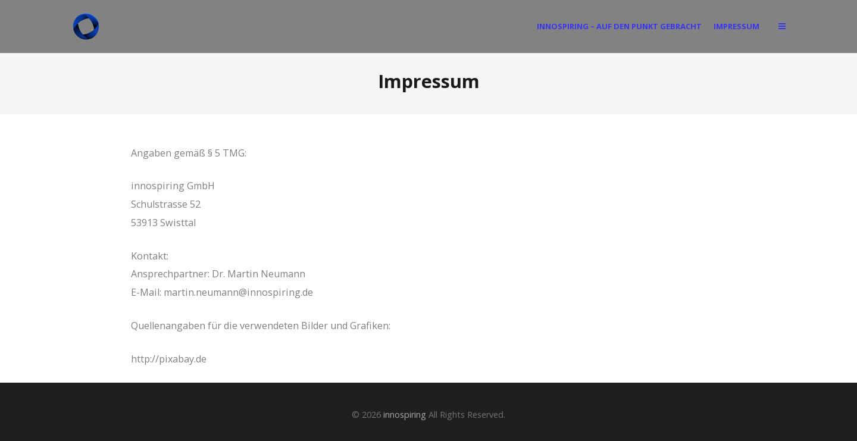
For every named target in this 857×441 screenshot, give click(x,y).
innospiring (404, 414)
